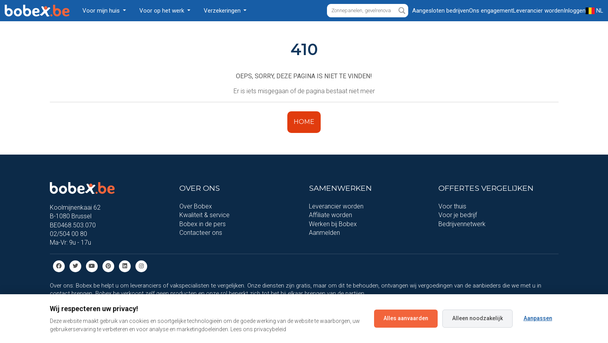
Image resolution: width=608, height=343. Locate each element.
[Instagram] (141, 265)
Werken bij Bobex (333, 224)
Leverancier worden (336, 206)
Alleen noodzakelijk (477, 318)
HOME (304, 121)
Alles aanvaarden (405, 318)
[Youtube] (92, 265)
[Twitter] (75, 265)
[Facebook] (59, 265)
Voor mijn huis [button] (101, 10)
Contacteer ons (200, 232)
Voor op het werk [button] (162, 10)
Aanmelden (324, 232)
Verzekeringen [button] (223, 10)
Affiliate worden (330, 215)
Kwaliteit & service (204, 215)
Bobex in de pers (202, 224)
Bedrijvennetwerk (462, 224)
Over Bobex (195, 206)
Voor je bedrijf (457, 215)
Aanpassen (538, 318)
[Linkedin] (125, 265)
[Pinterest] (108, 265)
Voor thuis (452, 206)
